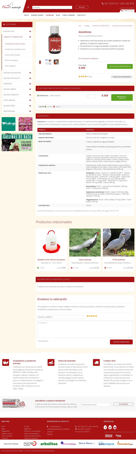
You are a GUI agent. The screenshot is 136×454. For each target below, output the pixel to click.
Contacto (5, 438)
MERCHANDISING (9, 111)
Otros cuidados (10, 66)
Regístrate (27, 429)
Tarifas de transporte (122, 77)
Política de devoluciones (32, 436)
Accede (26, 426)
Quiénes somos (7, 434)
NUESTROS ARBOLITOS (11, 95)
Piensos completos (11, 60)
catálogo (50, 15)
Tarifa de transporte (31, 438)
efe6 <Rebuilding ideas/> (47, 451)
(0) (127, 11)
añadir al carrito (122, 97)
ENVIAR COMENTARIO (121, 342)
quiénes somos (37, 15)
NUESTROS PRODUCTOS (11, 78)
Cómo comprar (7, 436)
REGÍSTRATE (130, 8)
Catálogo (86, 26)
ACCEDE (122, 8)
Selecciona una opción (119, 66)
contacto (81, 15)
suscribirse (123, 404)
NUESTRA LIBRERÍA (9, 89)
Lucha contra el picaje (12, 55)
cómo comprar (68, 15)
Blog (3, 429)
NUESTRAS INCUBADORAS (12, 73)
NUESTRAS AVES (8, 31)
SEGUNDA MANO (9, 106)
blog (58, 15)
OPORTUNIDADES (9, 100)
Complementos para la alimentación (122, 26)
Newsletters (6, 431)
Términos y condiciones (32, 431)
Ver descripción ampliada (88, 58)
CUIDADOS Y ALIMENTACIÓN (100, 26)
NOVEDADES (7, 84)
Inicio (26, 15)
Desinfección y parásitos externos (16, 49)
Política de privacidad (31, 434)
